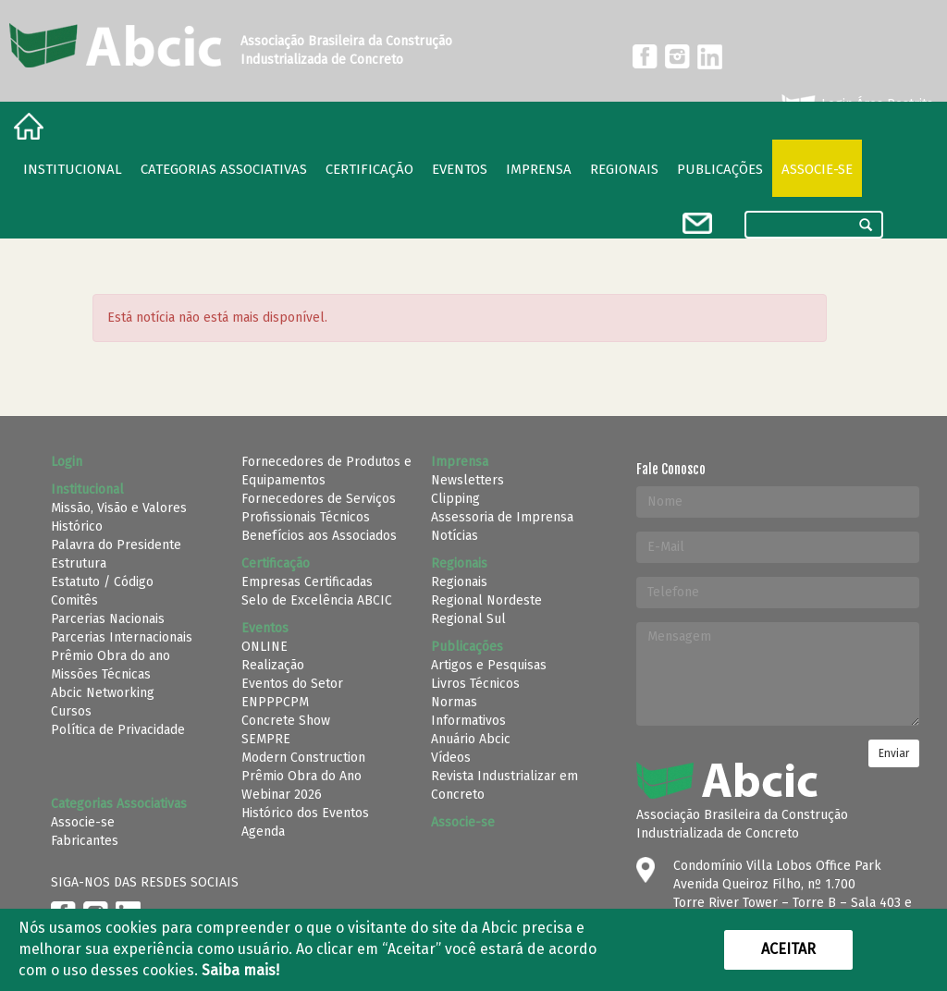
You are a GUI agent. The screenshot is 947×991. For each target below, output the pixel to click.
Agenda (263, 831)
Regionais (459, 582)
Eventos (459, 169)
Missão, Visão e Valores (119, 508)
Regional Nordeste (486, 600)
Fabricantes (84, 841)
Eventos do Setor (292, 683)
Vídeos (451, 757)
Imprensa (539, 169)
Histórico (77, 526)
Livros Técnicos (475, 683)
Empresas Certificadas (307, 582)
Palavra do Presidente (116, 545)
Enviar (894, 753)
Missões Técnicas (101, 674)
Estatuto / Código (102, 582)
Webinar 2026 (281, 794)
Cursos (71, 711)
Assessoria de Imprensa (502, 517)
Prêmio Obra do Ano (301, 776)
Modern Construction (303, 757)
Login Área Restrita (856, 104)
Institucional (72, 169)
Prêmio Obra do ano (110, 656)
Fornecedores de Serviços (318, 499)
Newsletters (467, 480)
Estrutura (78, 563)
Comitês (74, 600)
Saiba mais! (240, 970)
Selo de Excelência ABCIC (316, 600)
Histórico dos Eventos (305, 813)
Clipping (455, 499)
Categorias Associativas (224, 169)
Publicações (720, 169)
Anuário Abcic (470, 739)
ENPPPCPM (275, 702)
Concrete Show (285, 720)
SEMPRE (265, 739)
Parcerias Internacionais (121, 637)
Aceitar (788, 949)
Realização (272, 665)
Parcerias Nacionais (108, 619)
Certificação (369, 169)
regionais (624, 169)
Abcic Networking (102, 693)
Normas (454, 702)
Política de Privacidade (118, 730)
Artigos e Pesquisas (489, 665)
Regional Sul (468, 619)
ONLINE (264, 647)
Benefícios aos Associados (319, 536)
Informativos (468, 720)
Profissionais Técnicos (305, 517)
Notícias (454, 536)
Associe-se (817, 169)
